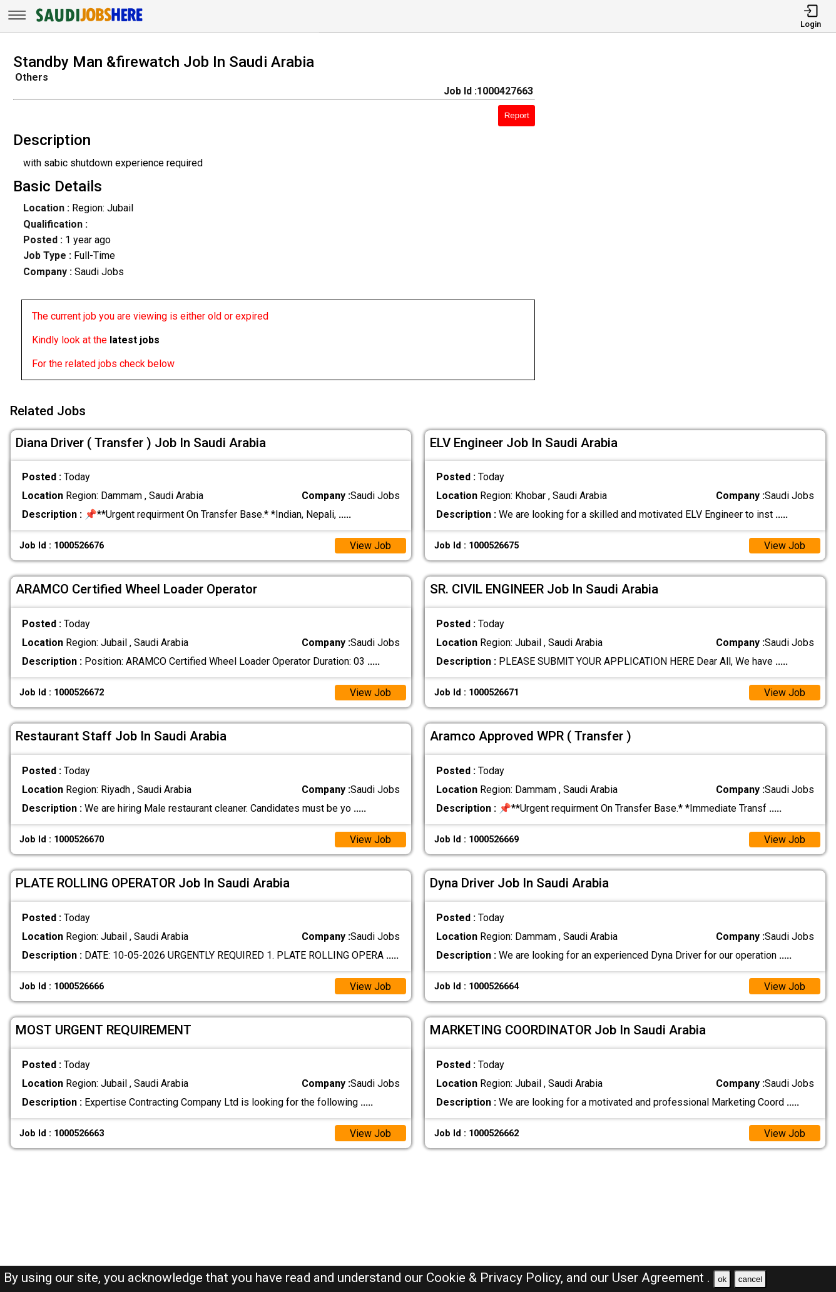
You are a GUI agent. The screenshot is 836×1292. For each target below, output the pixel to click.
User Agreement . (661, 1277)
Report (516, 115)
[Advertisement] (696, 220)
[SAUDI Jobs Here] (88, 22)
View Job (370, 544)
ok (722, 1279)
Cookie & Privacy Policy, (496, 1277)
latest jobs (135, 340)
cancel (750, 1279)
